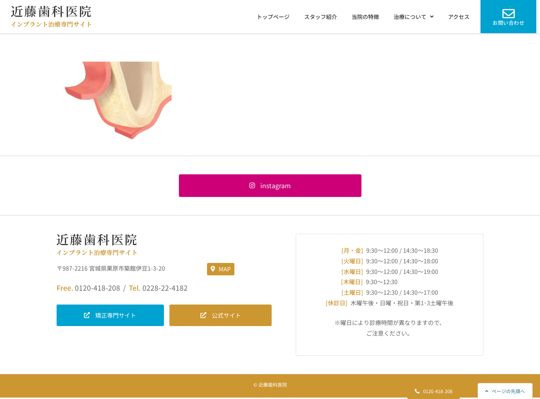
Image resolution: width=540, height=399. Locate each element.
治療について (413, 16)
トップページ (273, 16)
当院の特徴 (365, 16)
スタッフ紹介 (320, 16)
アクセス (459, 16)
